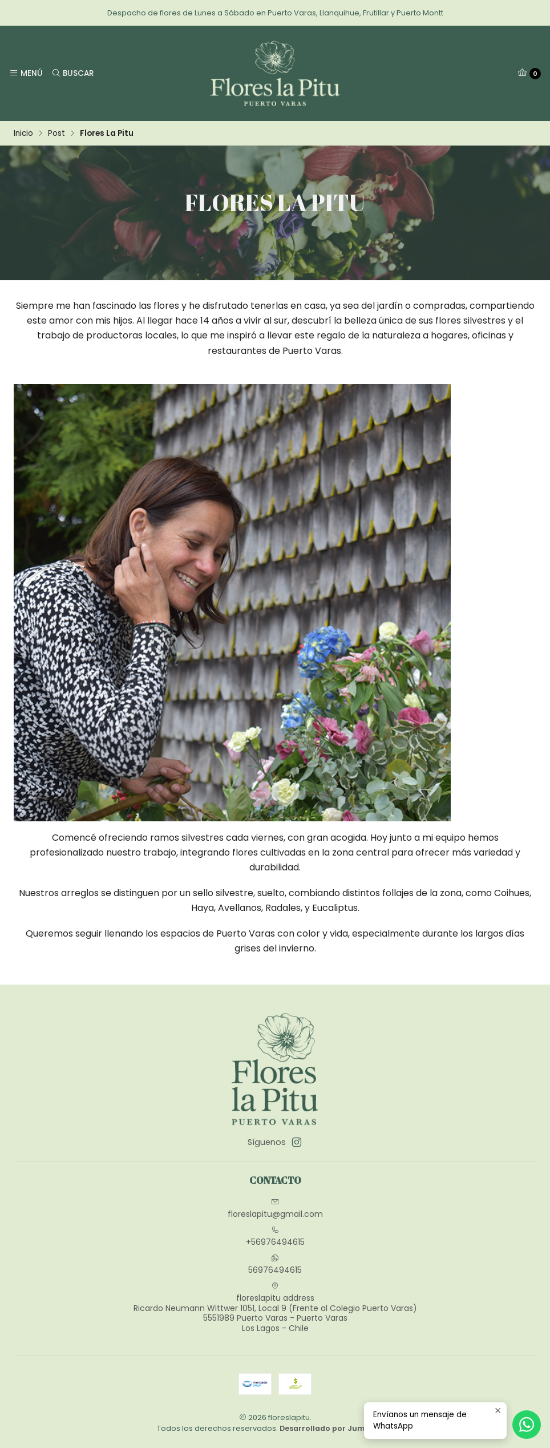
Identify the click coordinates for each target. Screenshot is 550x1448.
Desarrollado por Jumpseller (335, 1428)
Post (56, 134)
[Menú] (26, 73)
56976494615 (275, 1265)
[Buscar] (72, 73)
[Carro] (529, 73)
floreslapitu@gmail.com (275, 1209)
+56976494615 (275, 1237)
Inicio (23, 134)
